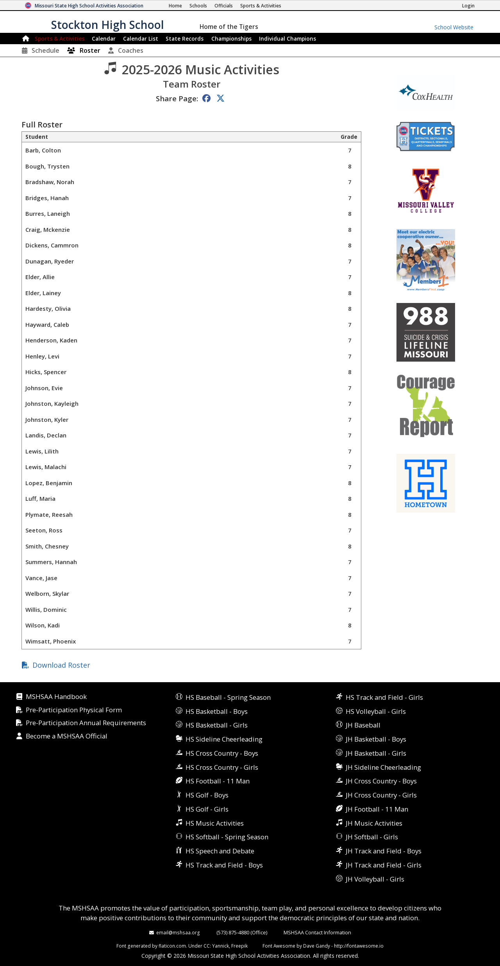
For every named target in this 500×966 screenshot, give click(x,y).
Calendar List (140, 38)
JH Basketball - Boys (376, 739)
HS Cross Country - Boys (222, 753)
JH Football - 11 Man (377, 809)
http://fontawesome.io (359, 946)
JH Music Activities (374, 823)
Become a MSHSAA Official (66, 736)
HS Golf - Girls (207, 809)
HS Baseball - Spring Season (228, 697)
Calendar (104, 38)
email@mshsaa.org (178, 932)
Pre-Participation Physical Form (74, 710)
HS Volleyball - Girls (376, 711)
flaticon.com (172, 946)
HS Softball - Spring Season (227, 836)
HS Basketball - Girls (217, 724)
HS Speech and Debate (220, 850)
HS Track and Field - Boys (224, 864)
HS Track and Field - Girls (384, 697)
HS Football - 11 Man (218, 780)
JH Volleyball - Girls (375, 879)
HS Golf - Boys (207, 794)
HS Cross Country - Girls (222, 767)
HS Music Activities (215, 823)
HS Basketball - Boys (217, 711)
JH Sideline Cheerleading (383, 767)
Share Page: (177, 98)
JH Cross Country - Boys (381, 780)
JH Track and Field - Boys (383, 850)
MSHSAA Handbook (56, 697)
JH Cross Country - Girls (381, 794)
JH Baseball (363, 724)
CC (207, 946)
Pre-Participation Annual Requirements (86, 723)
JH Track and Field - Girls (383, 864)
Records (185, 38)
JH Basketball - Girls (376, 753)
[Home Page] (175, 5)
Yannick (220, 946)
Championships (231, 38)
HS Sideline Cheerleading (224, 739)
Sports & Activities (59, 38)
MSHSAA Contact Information (317, 932)
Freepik (239, 946)
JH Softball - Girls (372, 836)
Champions (287, 38)
